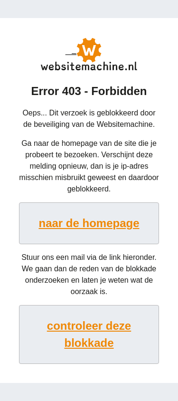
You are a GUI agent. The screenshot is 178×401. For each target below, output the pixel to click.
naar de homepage (88, 223)
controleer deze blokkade (89, 334)
